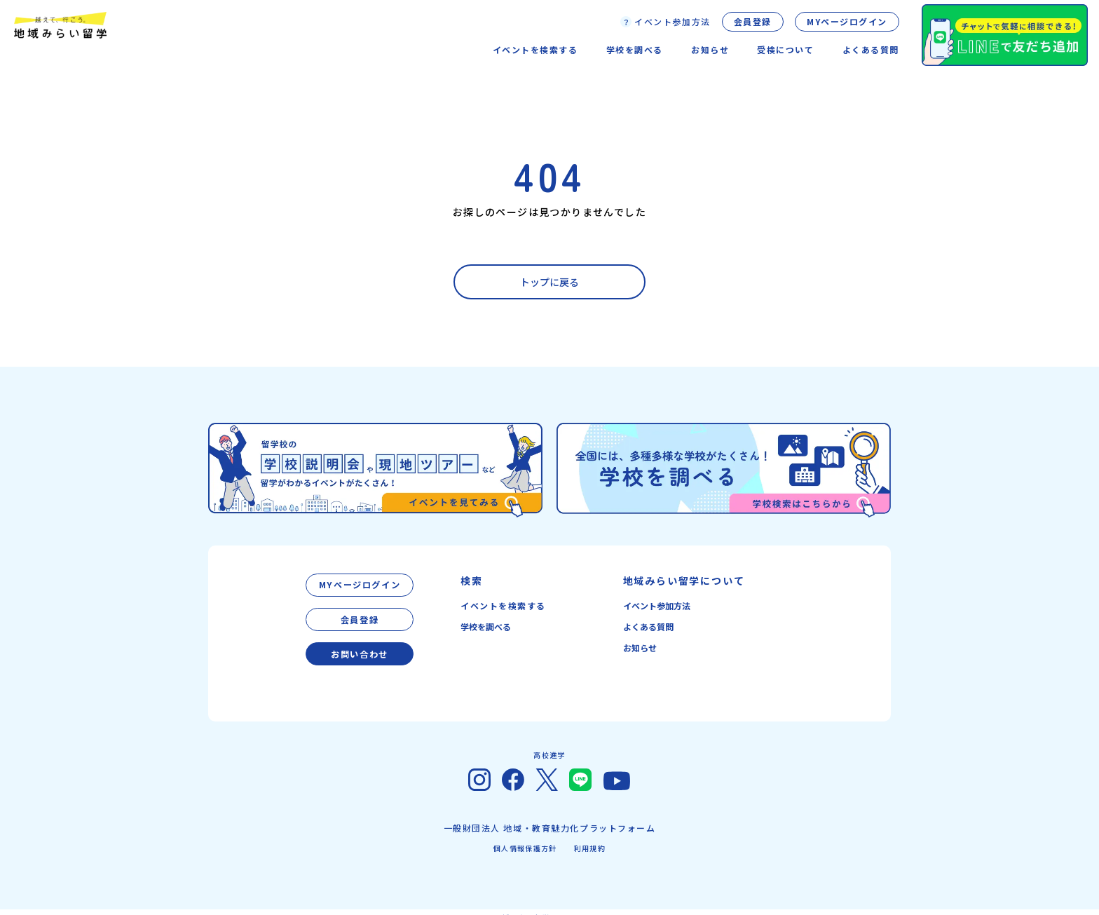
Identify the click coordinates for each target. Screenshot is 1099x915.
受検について (785, 49)
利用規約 (590, 837)
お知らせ (640, 647)
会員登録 (753, 21)
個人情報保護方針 (525, 837)
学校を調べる (485, 626)
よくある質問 (870, 49)
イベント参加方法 (656, 605)
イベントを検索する (503, 605)
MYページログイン (847, 21)
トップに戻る (549, 282)
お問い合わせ (359, 645)
